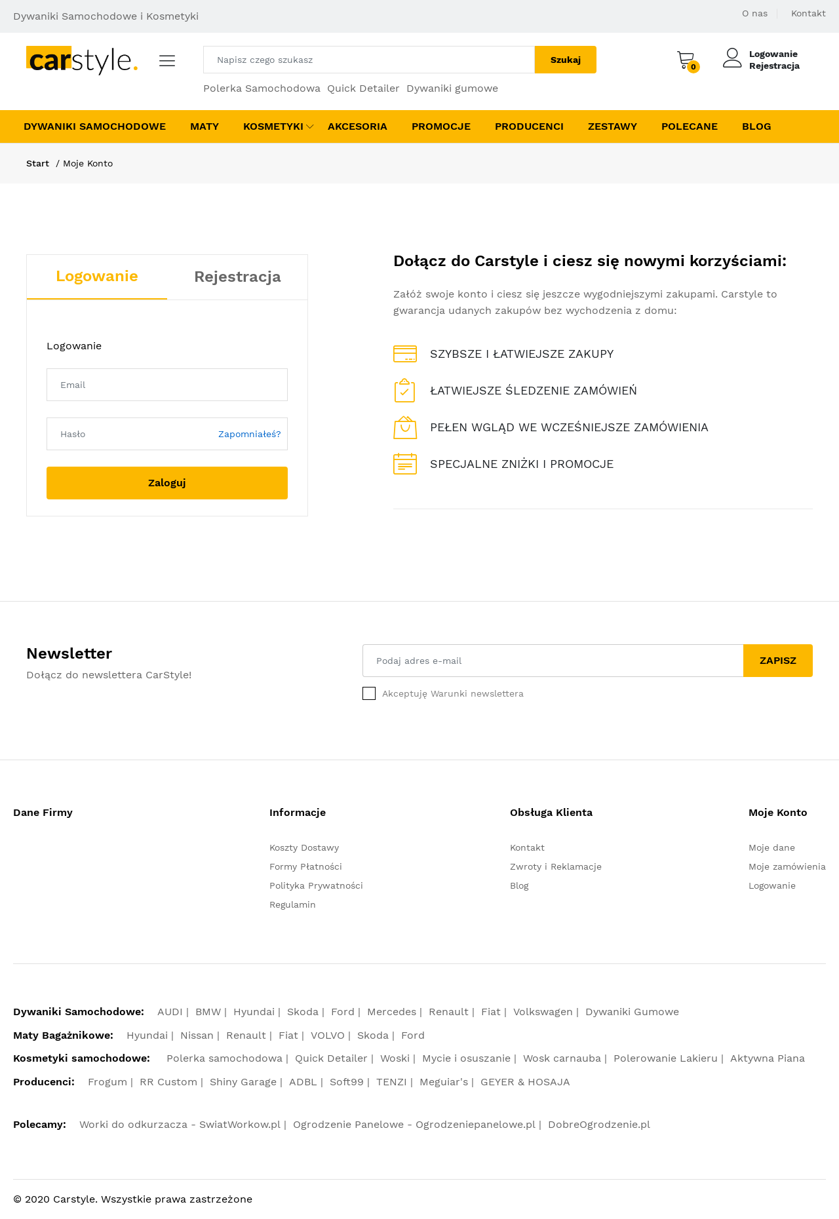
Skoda (303, 1011)
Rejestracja (774, 65)
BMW (208, 1011)
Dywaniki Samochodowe (95, 126)
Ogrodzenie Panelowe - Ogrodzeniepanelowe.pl (414, 1124)
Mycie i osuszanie (466, 1058)
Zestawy (612, 126)
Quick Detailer (363, 88)
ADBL (303, 1081)
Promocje (441, 126)
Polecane (689, 126)
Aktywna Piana (767, 1058)
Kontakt (808, 13)
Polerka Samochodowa (262, 88)
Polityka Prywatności (316, 885)
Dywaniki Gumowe (632, 1011)
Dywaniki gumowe (452, 88)
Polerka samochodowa (224, 1058)
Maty (204, 126)
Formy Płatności (305, 866)
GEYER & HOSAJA (525, 1081)
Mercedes (391, 1011)
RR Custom (168, 1081)
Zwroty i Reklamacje (556, 866)
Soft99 (347, 1081)
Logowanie (773, 53)
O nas (755, 13)
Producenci (529, 126)
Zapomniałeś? (249, 434)
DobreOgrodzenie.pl (599, 1124)
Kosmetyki (273, 126)
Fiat (491, 1011)
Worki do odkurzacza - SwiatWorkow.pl (180, 1124)
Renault (449, 1011)
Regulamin (292, 904)
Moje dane (772, 847)
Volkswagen (543, 1011)
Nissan (197, 1035)
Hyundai (254, 1011)
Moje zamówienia (787, 866)
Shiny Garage (243, 1081)
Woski (395, 1058)
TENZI (391, 1081)
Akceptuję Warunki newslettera (453, 693)
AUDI (170, 1011)
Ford (343, 1011)
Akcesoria (357, 126)
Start (37, 163)
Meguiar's (444, 1081)
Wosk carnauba (562, 1058)
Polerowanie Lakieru (666, 1058)
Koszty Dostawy (304, 847)
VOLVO (328, 1035)
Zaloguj (167, 482)
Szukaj (566, 59)
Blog (756, 126)
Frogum (107, 1081)
